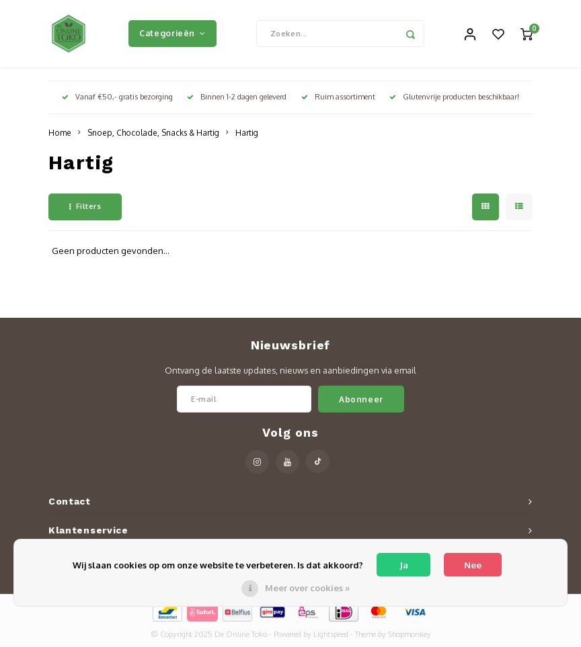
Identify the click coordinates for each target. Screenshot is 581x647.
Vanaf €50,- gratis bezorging (117, 96)
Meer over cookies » (307, 588)
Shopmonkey (409, 634)
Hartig (246, 133)
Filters (85, 206)
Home (59, 133)
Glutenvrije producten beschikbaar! (454, 96)
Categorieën (172, 33)
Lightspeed (330, 634)
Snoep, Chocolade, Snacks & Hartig (153, 133)
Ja (403, 565)
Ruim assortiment (338, 96)
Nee (472, 565)
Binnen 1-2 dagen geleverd (236, 96)
